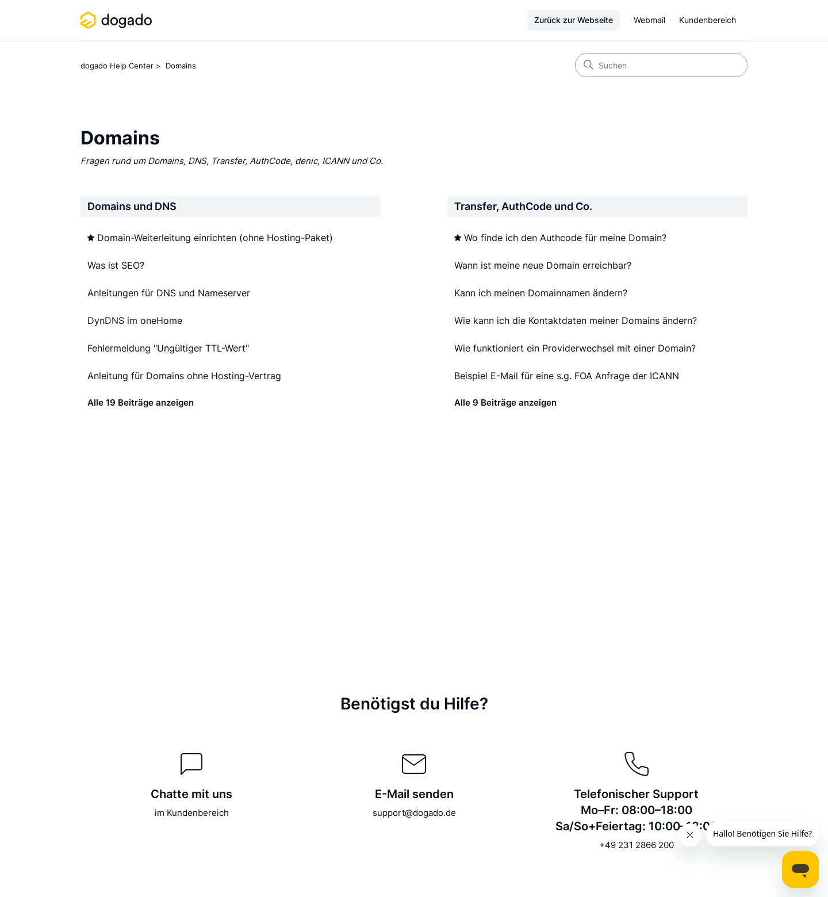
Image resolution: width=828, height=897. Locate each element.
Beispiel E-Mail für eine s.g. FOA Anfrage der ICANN (566, 375)
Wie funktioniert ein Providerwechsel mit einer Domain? (575, 348)
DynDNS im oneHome (134, 320)
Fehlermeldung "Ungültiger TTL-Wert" (168, 348)
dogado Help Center (117, 65)
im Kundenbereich (192, 812)
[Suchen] (661, 65)
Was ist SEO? (115, 265)
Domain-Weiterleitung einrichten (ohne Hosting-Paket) (215, 237)
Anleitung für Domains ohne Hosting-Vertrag (184, 375)
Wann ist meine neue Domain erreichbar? (542, 265)
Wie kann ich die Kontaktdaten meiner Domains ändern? (575, 320)
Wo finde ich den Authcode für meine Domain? (565, 237)
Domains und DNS (132, 206)
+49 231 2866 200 (636, 844)
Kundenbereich (707, 20)
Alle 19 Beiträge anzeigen (140, 402)
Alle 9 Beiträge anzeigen (505, 402)
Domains (181, 65)
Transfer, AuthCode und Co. (523, 206)
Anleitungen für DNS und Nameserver (168, 293)
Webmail (649, 20)
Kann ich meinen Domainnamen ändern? (540, 293)
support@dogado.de (414, 812)
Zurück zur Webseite (573, 20)
